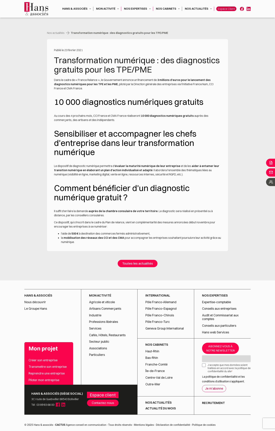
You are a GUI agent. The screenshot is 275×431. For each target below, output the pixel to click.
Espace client (226, 9)
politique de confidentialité (222, 376)
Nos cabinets (168, 9)
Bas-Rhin (151, 358)
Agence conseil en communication (80, 424)
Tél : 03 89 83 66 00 (42, 404)
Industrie (95, 315)
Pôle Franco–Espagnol (161, 309)
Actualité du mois (160, 408)
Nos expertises (138, 9)
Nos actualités (199, 9)
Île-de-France (155, 371)
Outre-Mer (152, 384)
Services (95, 328)
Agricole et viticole (102, 302)
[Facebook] (242, 9)
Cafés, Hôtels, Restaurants (107, 335)
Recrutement (213, 403)
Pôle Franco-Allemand (160, 302)
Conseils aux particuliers (219, 326)
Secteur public (99, 342)
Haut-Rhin (152, 351)
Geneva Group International (164, 328)
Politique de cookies (204, 424)
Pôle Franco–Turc (157, 322)
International (157, 295)
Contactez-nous (103, 403)
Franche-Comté (156, 364)
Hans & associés (77, 9)
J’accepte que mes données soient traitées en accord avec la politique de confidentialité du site (229, 368)
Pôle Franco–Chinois (159, 315)
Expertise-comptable (216, 302)
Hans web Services (215, 332)
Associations (98, 348)
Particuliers (97, 355)
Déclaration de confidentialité (173, 424)
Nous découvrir (35, 302)
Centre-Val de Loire (159, 378)
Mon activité (108, 9)
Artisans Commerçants (105, 309)
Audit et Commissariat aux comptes (220, 317)
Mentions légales (144, 424)
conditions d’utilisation (215, 381)
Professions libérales (103, 322)
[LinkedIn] (249, 9)
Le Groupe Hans (35, 309)
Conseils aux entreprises (219, 309)
